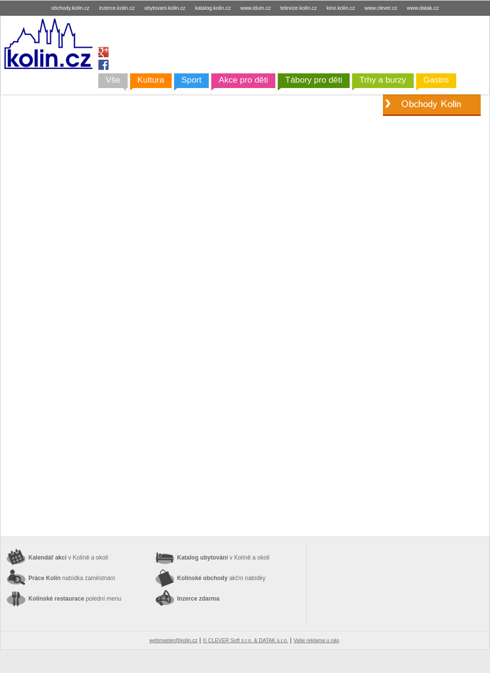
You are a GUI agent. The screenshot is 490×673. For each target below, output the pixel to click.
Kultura (150, 80)
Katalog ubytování (223, 557)
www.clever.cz (380, 8)
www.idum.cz (255, 8)
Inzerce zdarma (198, 598)
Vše (113, 80)
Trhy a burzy (382, 80)
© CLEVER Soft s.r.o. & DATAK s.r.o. (245, 640)
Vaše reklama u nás (316, 640)
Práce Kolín (71, 578)
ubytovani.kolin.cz (164, 8)
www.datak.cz (423, 8)
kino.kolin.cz (341, 8)
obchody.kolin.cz (70, 8)
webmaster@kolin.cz (173, 640)
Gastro (436, 80)
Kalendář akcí (68, 557)
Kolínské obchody (221, 578)
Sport (191, 80)
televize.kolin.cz (298, 8)
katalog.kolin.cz (213, 8)
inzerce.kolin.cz (117, 8)
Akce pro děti (243, 80)
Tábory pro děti (313, 80)
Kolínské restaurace (74, 598)
